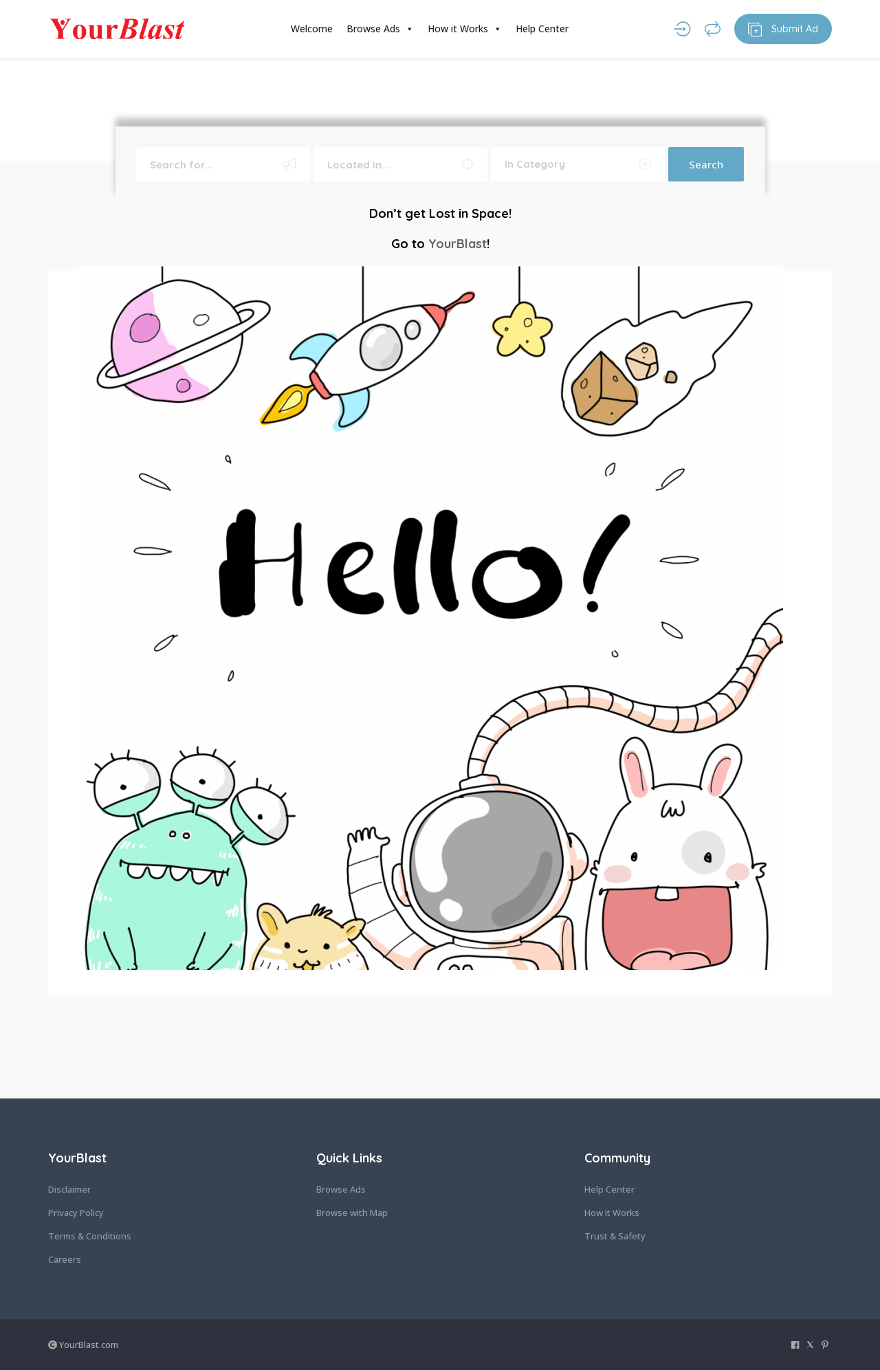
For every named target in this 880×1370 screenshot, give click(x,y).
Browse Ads (380, 29)
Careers (64, 1259)
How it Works (465, 29)
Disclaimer (69, 1189)
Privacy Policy (76, 1212)
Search (706, 164)
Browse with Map (352, 1212)
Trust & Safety (615, 1236)
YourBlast (457, 244)
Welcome (312, 28)
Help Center (542, 28)
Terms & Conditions (89, 1236)
